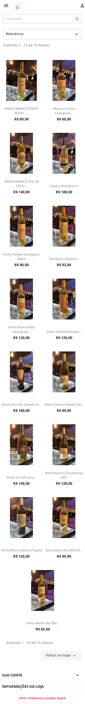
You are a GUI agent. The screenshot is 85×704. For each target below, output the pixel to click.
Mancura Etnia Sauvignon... (64, 110)
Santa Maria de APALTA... (63, 550)
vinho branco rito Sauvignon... (21, 329)
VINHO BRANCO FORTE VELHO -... (21, 110)
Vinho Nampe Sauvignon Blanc (21, 256)
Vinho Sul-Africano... (21, 477)
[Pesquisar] (42, 18)
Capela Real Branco (64, 186)
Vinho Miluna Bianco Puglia (21, 550)
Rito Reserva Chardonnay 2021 (64, 475)
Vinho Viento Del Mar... (42, 623)
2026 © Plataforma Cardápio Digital (42, 698)
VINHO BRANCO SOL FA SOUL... (21, 183)
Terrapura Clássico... (64, 259)
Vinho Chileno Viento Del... (63, 404)
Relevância (42, 34)
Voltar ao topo (61, 655)
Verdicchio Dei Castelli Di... (21, 404)
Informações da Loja (23, 686)
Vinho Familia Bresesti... (64, 331)
